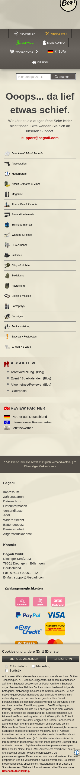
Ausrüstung (14, 286)
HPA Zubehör (15, 245)
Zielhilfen (13, 255)
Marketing (43, 666)
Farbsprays (14, 306)
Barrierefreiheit (13, 529)
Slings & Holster (17, 265)
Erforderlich (18, 666)
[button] (57, 51)
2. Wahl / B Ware (17, 347)
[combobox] (33, 77)
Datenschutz (12, 501)
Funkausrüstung (17, 326)
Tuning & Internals (18, 225)
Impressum (11, 492)
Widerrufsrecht (13, 520)
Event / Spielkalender (31, 378)
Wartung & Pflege (18, 235)
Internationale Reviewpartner (32, 422)
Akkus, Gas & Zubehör (21, 204)
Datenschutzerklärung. (16, 770)
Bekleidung (14, 276)
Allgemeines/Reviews (31, 384)
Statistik (15, 670)
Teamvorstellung (27, 372)
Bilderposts (18, 391)
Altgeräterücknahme (17, 534)
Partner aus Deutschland (29, 416)
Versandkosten (61, 462)
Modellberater (15, 174)
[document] (40, 709)
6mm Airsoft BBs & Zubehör (23, 153)
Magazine (13, 194)
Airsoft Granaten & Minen (22, 184)
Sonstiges (13, 316)
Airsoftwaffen (15, 164)
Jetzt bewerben (22, 428)
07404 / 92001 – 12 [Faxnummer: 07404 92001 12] (24, 572)
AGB (6, 515)
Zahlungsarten (13, 496)
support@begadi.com (39, 138)
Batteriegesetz (13, 524)
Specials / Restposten (20, 337)
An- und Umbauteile (19, 214)
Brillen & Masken (17, 296)
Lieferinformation (15, 506)
